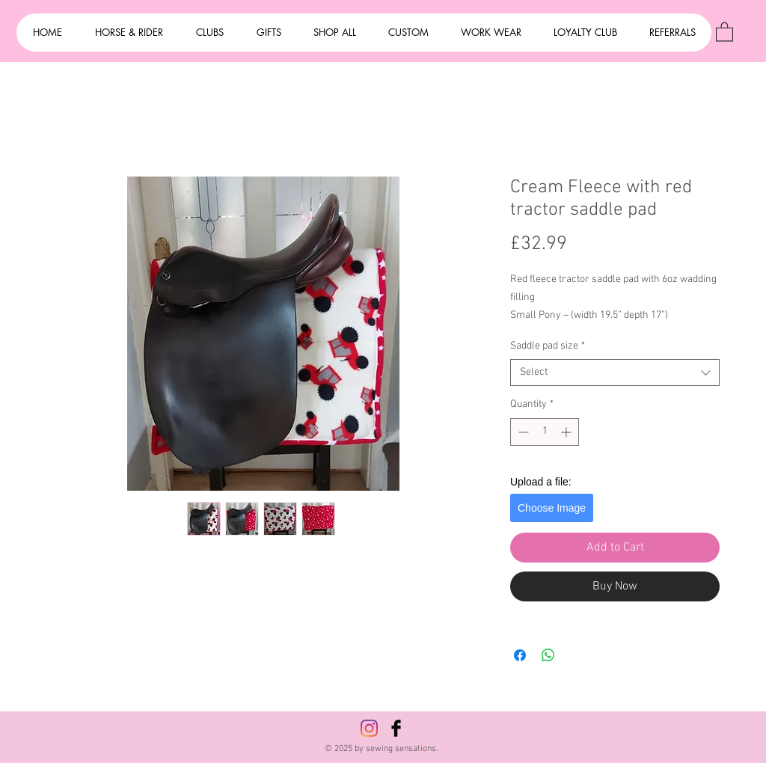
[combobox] (615, 372)
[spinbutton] (544, 432)
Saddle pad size (547, 346)
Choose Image (552, 508)
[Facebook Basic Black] (396, 728)
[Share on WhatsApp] (548, 655)
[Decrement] (521, 432)
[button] (724, 31)
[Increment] (567, 432)
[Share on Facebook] (520, 655)
